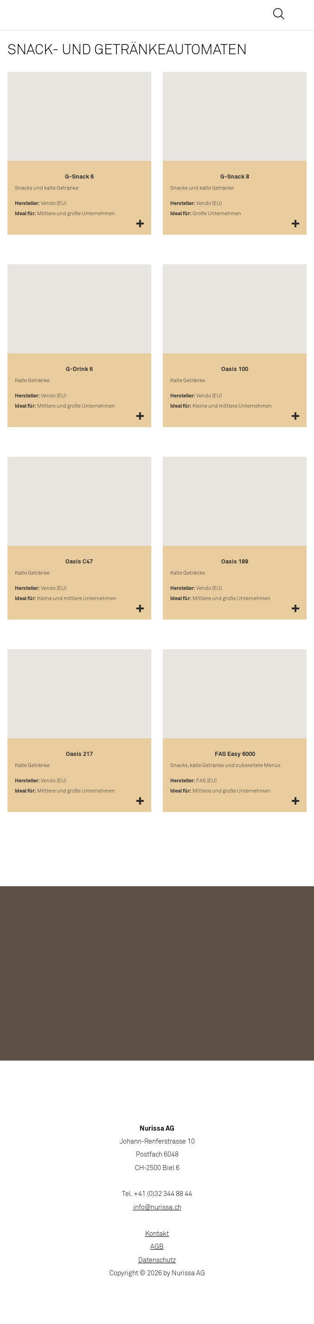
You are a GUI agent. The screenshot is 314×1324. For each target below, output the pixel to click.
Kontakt (157, 1234)
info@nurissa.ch (157, 1208)
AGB (157, 1247)
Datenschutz (157, 1261)
